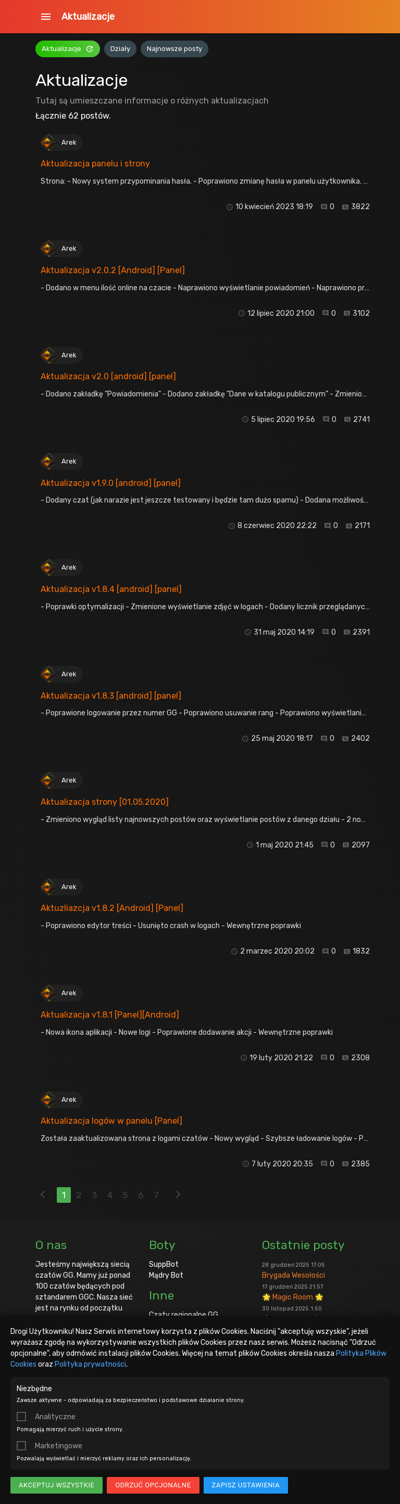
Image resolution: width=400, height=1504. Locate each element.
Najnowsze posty (174, 49)
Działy (120, 49)
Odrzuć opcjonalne (153, 1485)
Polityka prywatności (90, 1364)
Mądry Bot (166, 1275)
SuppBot (164, 1264)
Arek (69, 142)
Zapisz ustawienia (246, 1485)
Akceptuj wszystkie (56, 1485)
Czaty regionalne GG (183, 1314)
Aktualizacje (88, 16)
